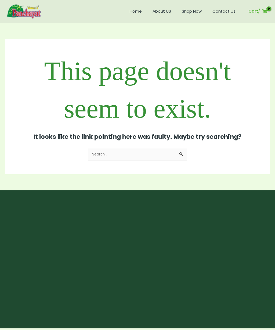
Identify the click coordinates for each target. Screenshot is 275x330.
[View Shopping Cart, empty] (258, 11)
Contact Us (225, 11)
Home (145, 11)
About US (168, 11)
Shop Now (196, 11)
